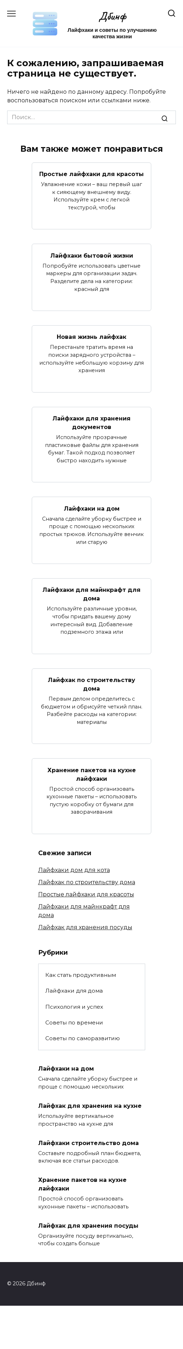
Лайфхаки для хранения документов (91, 422)
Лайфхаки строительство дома (88, 1142)
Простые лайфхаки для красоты (91, 174)
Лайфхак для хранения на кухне (90, 1105)
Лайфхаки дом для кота (74, 870)
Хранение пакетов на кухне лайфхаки (91, 774)
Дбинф (112, 16)
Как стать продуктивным (80, 974)
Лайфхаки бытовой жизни (91, 255)
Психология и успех (74, 1006)
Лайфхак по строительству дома (91, 684)
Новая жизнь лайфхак (91, 336)
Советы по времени (74, 1022)
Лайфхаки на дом (92, 508)
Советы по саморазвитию (82, 1038)
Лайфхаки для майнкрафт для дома (91, 594)
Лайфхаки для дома (74, 990)
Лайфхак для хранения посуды (85, 927)
